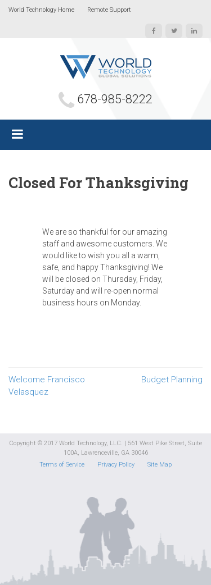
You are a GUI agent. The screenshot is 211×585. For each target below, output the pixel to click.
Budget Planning (172, 379)
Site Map (159, 464)
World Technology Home (41, 9)
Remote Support (109, 9)
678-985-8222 (114, 99)
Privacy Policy (115, 464)
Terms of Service (61, 464)
